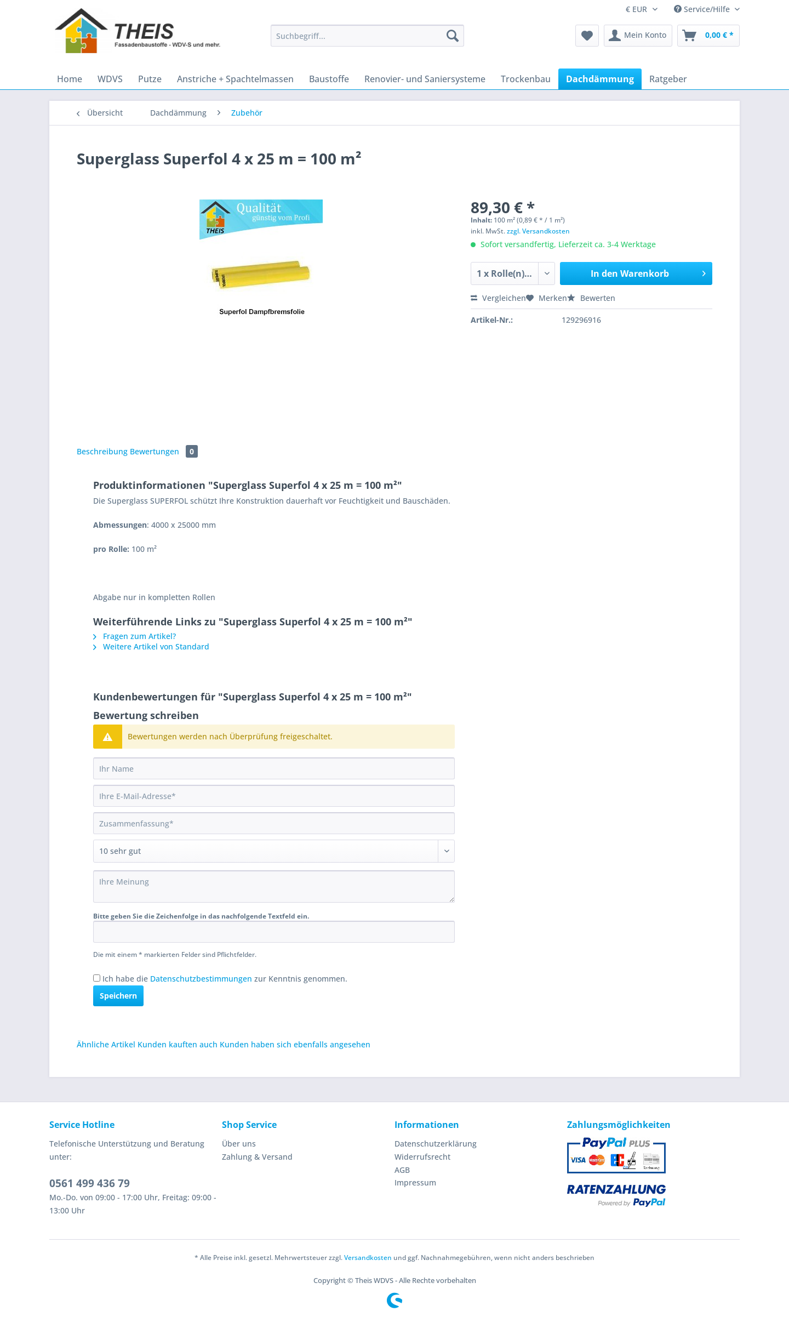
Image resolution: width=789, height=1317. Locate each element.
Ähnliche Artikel (106, 1044)
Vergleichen (498, 298)
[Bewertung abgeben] (274, 851)
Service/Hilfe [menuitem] (703, 9)
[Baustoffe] (329, 79)
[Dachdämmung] (600, 79)
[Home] (69, 79)
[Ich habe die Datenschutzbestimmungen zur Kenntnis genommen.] (96, 978)
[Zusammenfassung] (274, 823)
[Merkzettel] (587, 36)
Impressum (415, 1182)
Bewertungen (164, 451)
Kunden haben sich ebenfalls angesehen (295, 1044)
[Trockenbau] (525, 79)
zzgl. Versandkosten (538, 231)
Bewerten (591, 298)
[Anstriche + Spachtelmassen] (235, 79)
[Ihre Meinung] (274, 886)
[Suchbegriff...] (367, 36)
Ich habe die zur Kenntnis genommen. (224, 978)
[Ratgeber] (668, 79)
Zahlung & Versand (257, 1156)
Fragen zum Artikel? (134, 636)
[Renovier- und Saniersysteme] (425, 79)
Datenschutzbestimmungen (201, 978)
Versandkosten (368, 1257)
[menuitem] (367, 41)
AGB (402, 1170)
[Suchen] (452, 36)
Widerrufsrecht (422, 1156)
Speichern (118, 995)
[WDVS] (110, 79)
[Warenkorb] (708, 36)
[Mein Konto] (638, 36)
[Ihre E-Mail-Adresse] (274, 796)
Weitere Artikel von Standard (151, 646)
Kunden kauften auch (178, 1044)
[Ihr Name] (274, 768)
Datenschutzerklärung (436, 1143)
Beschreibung (102, 451)
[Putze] (149, 79)
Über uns (239, 1143)
